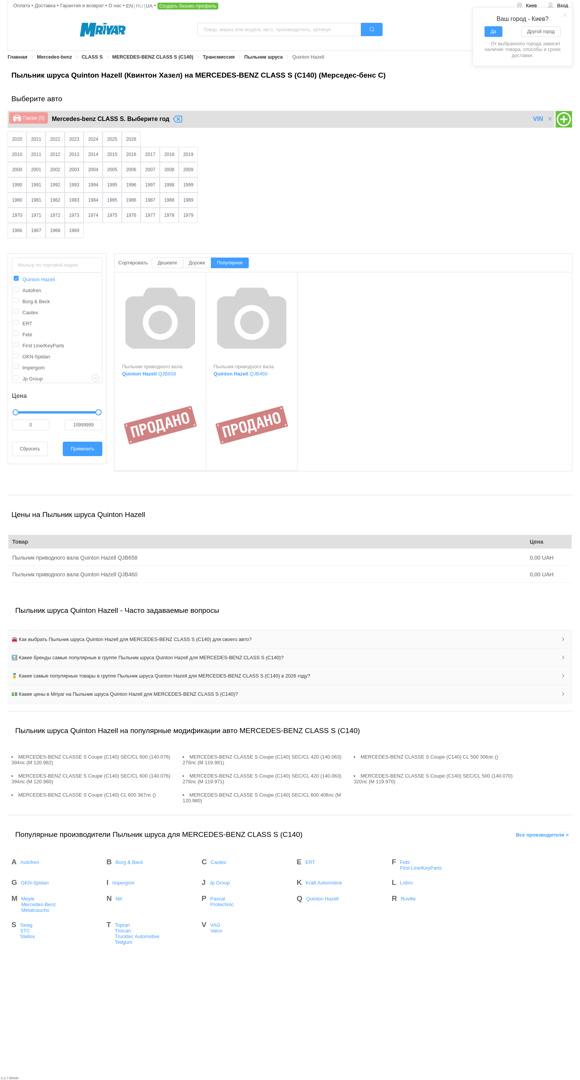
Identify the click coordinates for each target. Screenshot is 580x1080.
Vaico (216, 931)
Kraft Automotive (324, 883)
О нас (115, 5)
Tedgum (123, 942)
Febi (405, 862)
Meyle (28, 899)
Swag (26, 925)
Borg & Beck (129, 862)
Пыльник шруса (263, 57)
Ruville (408, 899)
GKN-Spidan (35, 883)
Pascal (217, 899)
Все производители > (542, 834)
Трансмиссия (219, 57)
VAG (215, 925)
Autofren (30, 862)
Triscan (123, 931)
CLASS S (92, 57)
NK (119, 899)
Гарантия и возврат (82, 5)
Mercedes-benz (54, 57)
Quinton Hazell (322, 899)
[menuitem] (526, 6)
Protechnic (222, 904)
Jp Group (220, 883)
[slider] (57, 412)
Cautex (218, 862)
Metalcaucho (35, 910)
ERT (310, 862)
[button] (290, 639)
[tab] (290, 639)
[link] (17, 57)
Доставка (46, 5)
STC (25, 931)
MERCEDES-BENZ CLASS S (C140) (152, 57)
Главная (17, 57)
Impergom (123, 883)
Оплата (22, 5)
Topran (122, 925)
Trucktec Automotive (137, 936)
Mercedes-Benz (38, 904)
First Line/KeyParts (421, 868)
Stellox (27, 936)
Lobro (406, 883)
